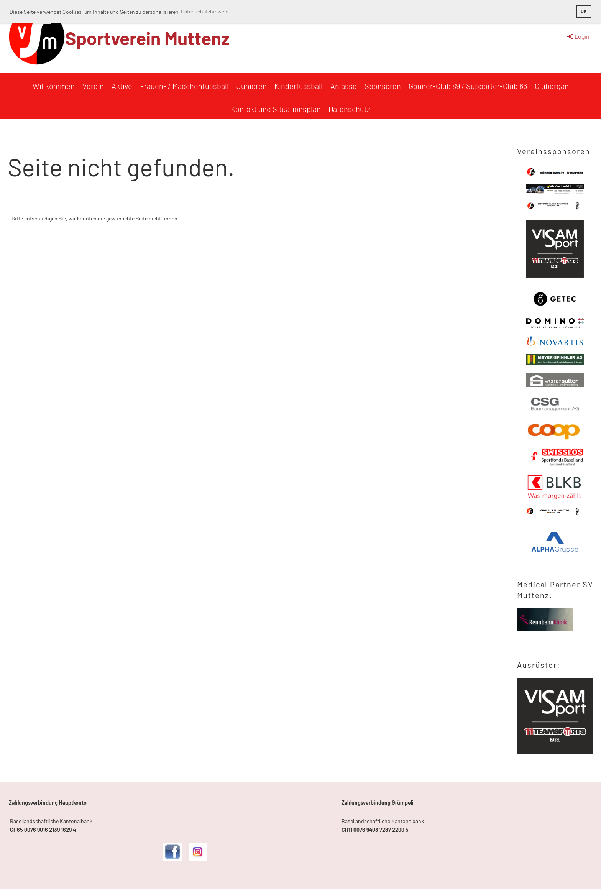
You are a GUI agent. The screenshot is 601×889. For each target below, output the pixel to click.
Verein (93, 85)
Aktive (122, 85)
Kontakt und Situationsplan (276, 108)
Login (578, 36)
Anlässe (343, 85)
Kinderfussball (298, 85)
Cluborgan (552, 85)
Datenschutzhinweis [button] (204, 11)
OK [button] (584, 11)
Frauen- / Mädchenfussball (184, 85)
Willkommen (54, 85)
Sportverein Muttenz (147, 38)
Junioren (251, 85)
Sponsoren (383, 85)
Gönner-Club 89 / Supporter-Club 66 (468, 85)
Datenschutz (349, 108)
